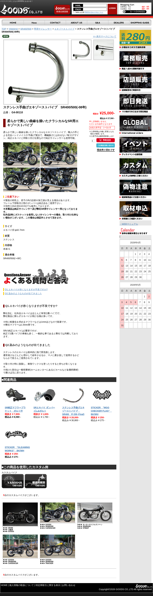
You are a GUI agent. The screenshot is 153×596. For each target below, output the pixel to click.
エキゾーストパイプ (64, 29)
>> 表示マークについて (104, 36)
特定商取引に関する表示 (48, 585)
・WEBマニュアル (129, 224)
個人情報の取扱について (21, 585)
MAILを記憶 (78, 12)
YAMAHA (13, 29)
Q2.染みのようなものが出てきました (23, 293)
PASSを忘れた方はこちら (94, 12)
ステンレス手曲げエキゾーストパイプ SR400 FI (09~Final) (73, 411)
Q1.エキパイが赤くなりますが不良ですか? (26, 289)
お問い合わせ (68, 585)
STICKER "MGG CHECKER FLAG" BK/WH (101, 411)
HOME (4, 585)
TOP (4, 29)
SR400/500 (25, 29)
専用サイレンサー (43, 29)
